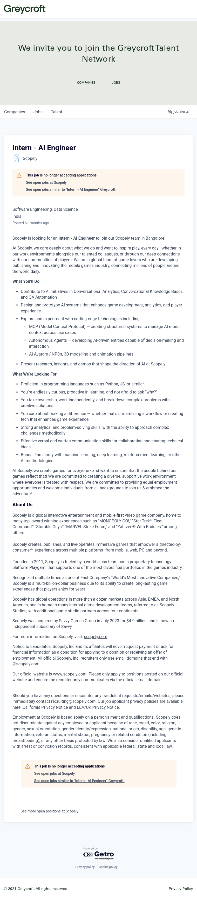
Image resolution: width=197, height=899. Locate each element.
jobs (38, 111)
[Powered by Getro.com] (98, 854)
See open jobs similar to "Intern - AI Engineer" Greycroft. (71, 189)
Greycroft (24, 9)
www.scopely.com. (70, 674)
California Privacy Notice (45, 707)
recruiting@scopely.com (73, 701)
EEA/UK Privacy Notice (98, 707)
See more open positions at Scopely (49, 811)
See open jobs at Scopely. (46, 182)
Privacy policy (84, 867)
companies (14, 111)
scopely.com (95, 636)
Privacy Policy (181, 888)
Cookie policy (108, 867)
